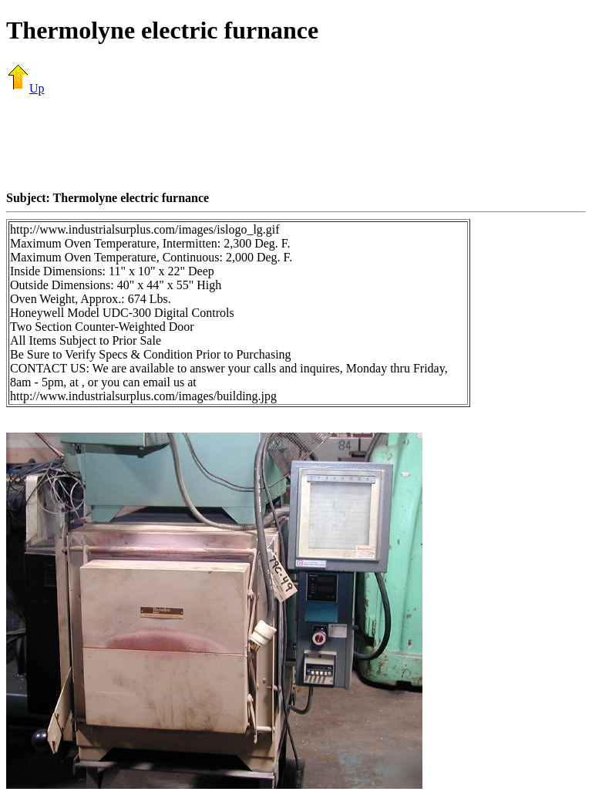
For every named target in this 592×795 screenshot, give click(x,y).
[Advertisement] (296, 142)
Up (25, 88)
